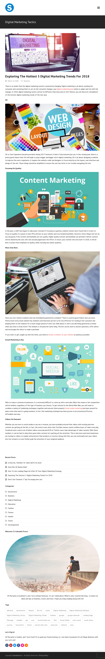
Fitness (10, 512)
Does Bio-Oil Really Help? (17, 467)
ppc (27, 620)
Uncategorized (13, 525)
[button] (98, 7)
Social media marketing (73, 408)
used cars (54, 625)
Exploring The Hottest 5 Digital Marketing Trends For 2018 (47, 76)
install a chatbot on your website (61, 335)
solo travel (77, 620)
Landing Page (88, 615)
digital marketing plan (65, 89)
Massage (10, 620)
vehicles (64, 625)
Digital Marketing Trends (38, 615)
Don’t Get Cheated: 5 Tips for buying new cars (25, 479)
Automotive (12, 492)
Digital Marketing (14, 500)
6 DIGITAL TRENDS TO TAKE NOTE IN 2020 (24, 463)
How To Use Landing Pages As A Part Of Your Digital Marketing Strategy (34, 471)
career (47, 610)
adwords (10, 610)
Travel (10, 521)
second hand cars (44, 620)
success (9, 625)
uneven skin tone (41, 625)
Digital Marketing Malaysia (79, 610)
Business (27, 81)
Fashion (11, 508)
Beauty (31, 610)
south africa (88, 620)
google (61, 615)
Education (11, 504)
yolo (71, 625)
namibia (19, 620)
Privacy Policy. (43, 655)
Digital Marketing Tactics (16, 615)
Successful (20, 625)
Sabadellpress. (17, 655)
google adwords (74, 615)
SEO (55, 620)
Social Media (64, 620)
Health (10, 516)
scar (32, 620)
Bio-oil (39, 610)
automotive (20, 610)
